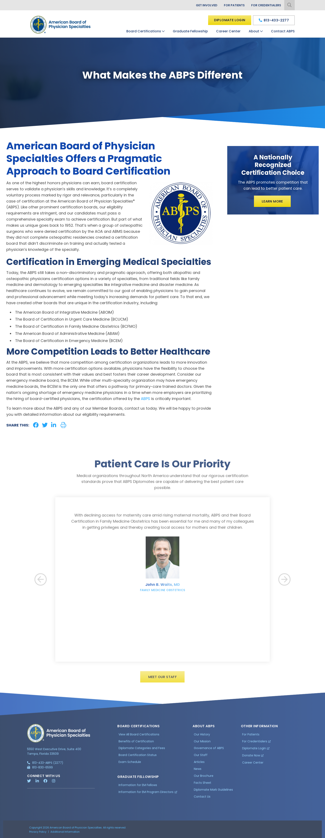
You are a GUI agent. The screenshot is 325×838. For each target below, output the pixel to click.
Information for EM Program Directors (146, 794)
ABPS (145, 398)
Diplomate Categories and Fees (142, 750)
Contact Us (202, 798)
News (197, 771)
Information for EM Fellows (138, 787)
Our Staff (200, 757)
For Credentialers (266, 5)
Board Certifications (143, 31)
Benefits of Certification (136, 743)
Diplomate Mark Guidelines (213, 791)
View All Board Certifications (139, 736)
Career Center (228, 31)
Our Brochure (203, 778)
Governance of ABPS (209, 750)
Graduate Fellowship (190, 31)
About (254, 31)
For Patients (234, 5)
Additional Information (65, 833)
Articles (199, 764)
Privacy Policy (37, 833)
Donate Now (251, 757)
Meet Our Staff (162, 678)
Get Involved (206, 5)
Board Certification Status (138, 757)
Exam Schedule (130, 764)
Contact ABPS (283, 31)
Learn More (272, 201)
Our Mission (202, 743)
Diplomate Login (229, 20)
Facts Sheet (202, 785)
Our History (202, 736)
